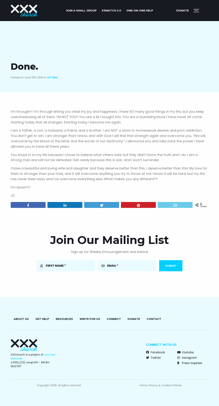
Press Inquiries (189, 363)
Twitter (153, 357)
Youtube (185, 352)
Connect (114, 319)
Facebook (155, 352)
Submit (170, 265)
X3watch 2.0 (111, 10)
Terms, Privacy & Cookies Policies (160, 385)
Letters (52, 77)
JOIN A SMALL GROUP (81, 10)
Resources (64, 319)
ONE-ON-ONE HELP (139, 10)
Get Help (42, 319)
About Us (21, 319)
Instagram (187, 357)
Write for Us (90, 319)
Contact (154, 319)
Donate (182, 10)
